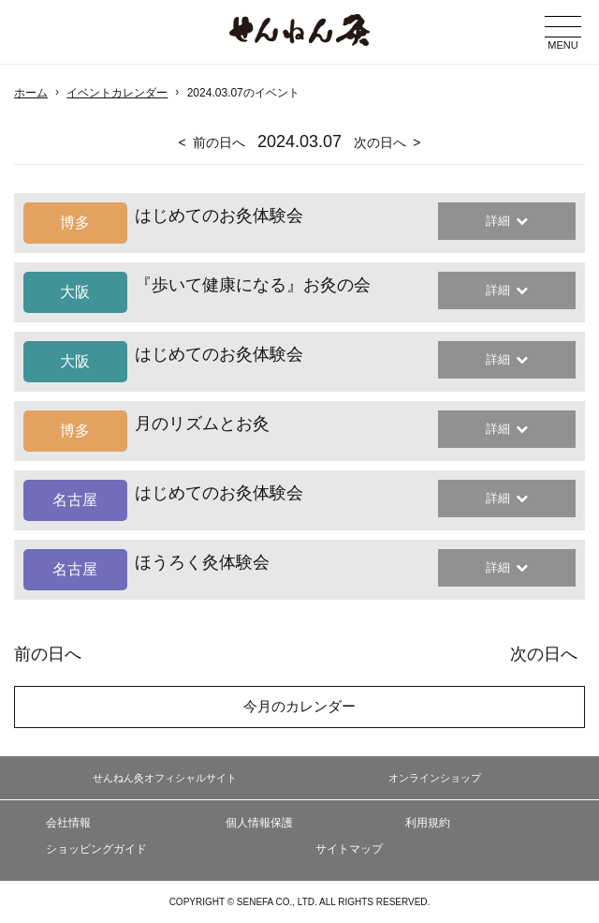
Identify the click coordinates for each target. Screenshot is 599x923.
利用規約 (427, 822)
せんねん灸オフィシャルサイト (165, 777)
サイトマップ (349, 849)
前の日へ (219, 142)
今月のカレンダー (299, 706)
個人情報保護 (259, 822)
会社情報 (68, 822)
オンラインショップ (434, 777)
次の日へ (380, 142)
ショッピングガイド (96, 849)
